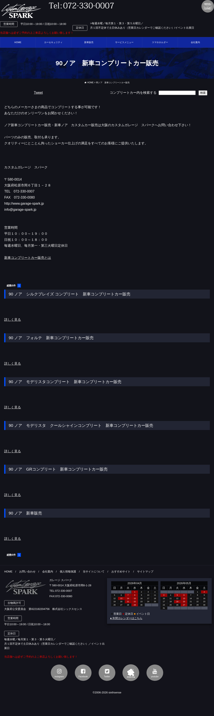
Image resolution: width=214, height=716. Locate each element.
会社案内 (47, 571)
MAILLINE (208, 6)
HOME (18, 42)
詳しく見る (12, 319)
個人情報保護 (68, 571)
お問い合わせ (27, 571)
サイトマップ (145, 571)
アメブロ (130, 672)
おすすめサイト (120, 571)
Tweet (38, 92)
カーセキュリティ (53, 42)
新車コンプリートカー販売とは (27, 257)
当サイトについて (93, 571)
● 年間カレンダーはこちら (126, 618)
